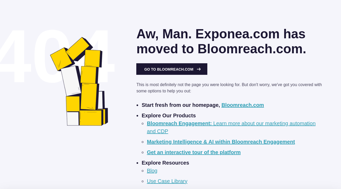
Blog (152, 171)
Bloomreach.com (242, 105)
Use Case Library (167, 181)
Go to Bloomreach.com (172, 69)
